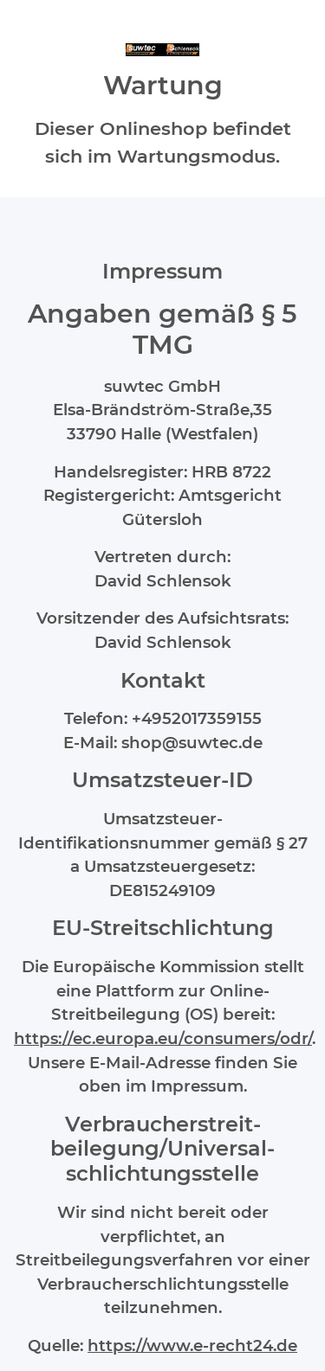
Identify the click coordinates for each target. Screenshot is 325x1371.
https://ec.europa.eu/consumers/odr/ (163, 1038)
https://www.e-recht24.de (192, 1345)
